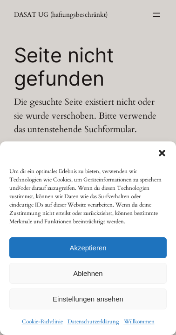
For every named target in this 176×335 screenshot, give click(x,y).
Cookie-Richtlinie (42, 321)
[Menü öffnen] (156, 14)
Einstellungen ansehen (88, 299)
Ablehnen (87, 273)
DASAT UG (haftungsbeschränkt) (61, 14)
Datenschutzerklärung (93, 321)
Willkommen (139, 321)
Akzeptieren (87, 248)
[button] (162, 153)
